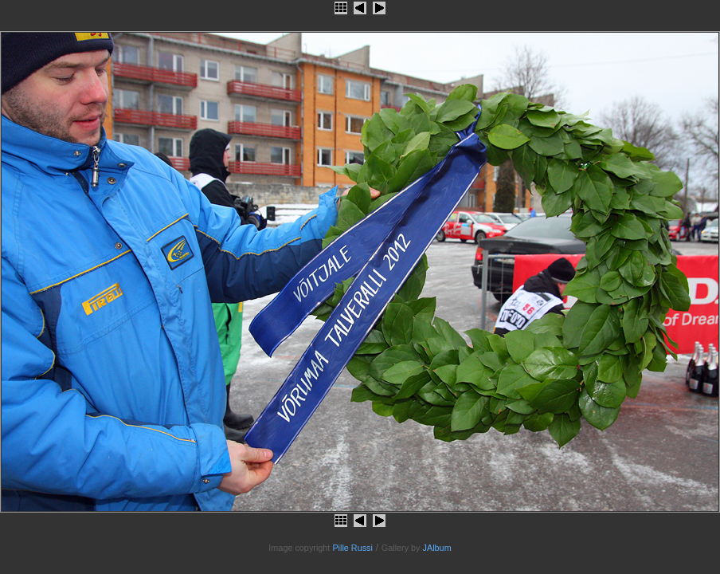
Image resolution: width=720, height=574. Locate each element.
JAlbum (437, 547)
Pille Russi (352, 547)
